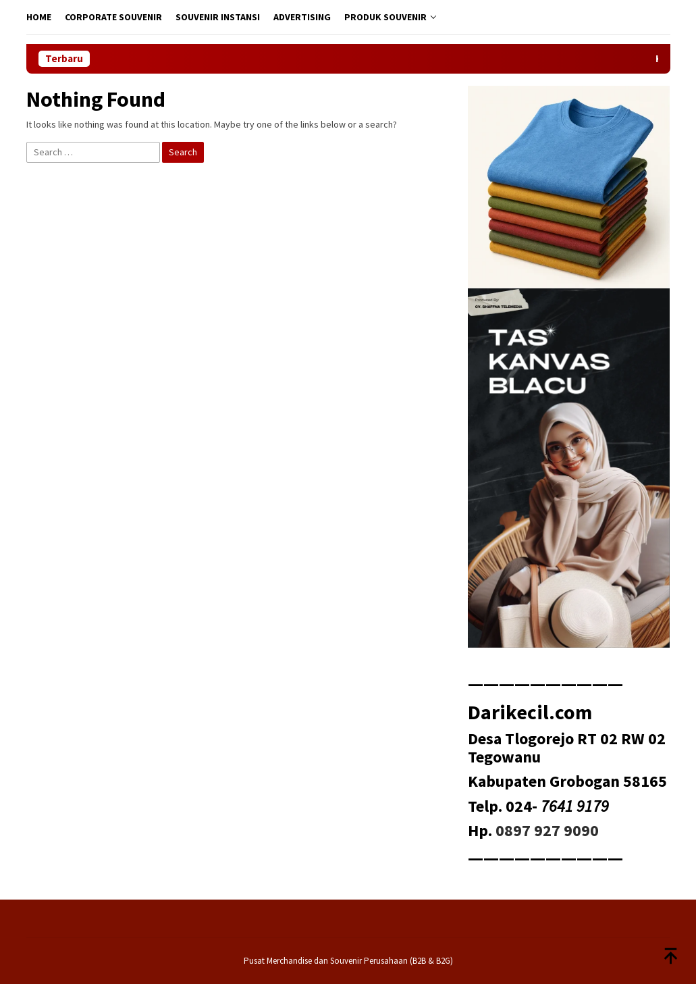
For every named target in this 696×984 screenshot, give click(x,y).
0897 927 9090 (547, 830)
